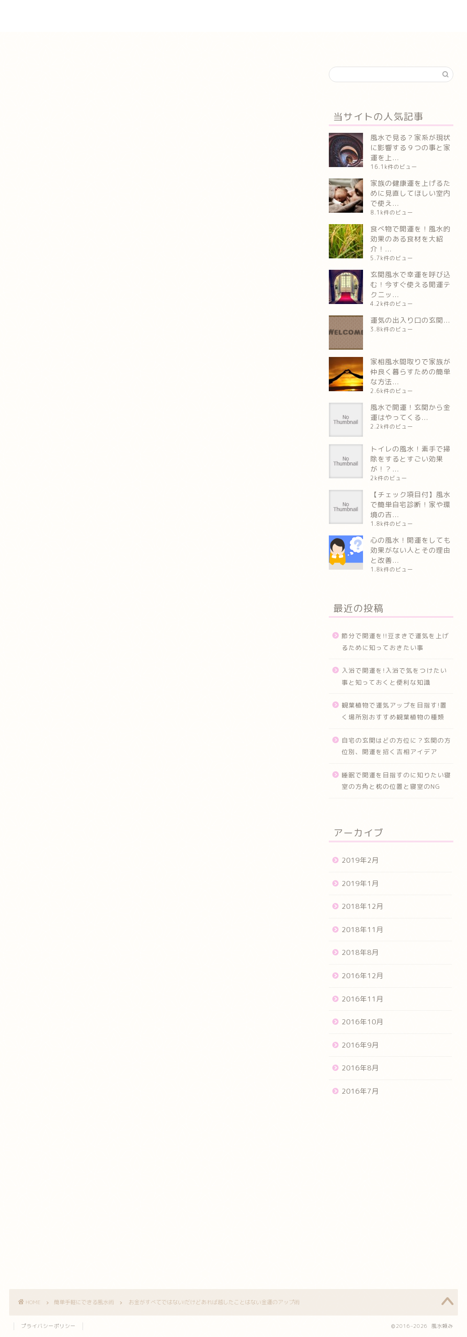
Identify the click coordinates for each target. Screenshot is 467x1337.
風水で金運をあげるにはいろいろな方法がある (138, 229)
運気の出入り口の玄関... (410, 320)
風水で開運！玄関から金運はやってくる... (410, 412)
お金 (27, 1022)
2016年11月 (363, 999)
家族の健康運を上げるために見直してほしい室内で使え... (410, 193)
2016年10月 (363, 1022)
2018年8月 (360, 952)
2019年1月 (360, 883)
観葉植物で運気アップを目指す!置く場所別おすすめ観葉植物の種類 (394, 711)
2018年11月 (363, 929)
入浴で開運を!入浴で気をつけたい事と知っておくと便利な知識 (394, 676)
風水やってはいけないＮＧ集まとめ (359, 43)
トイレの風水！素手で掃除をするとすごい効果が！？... (410, 459)
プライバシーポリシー (48, 1326)
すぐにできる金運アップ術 (106, 243)
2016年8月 (360, 1068)
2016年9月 (360, 1045)
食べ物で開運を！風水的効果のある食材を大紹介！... (410, 239)
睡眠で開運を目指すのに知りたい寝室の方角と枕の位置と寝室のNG (396, 781)
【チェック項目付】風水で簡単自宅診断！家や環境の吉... (410, 504)
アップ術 (88, 1022)
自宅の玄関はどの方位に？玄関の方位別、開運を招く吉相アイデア (396, 746)
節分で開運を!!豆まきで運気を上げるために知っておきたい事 (395, 641)
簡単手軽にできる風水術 (256, 43)
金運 (118, 1022)
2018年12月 (363, 906)
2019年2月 (360, 860)
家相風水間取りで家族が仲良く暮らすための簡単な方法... (410, 372)
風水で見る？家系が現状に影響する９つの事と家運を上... (410, 148)
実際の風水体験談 (177, 43)
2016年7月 (360, 1091)
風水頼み (233, 16)
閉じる (171, 183)
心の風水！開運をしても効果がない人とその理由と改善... (410, 550)
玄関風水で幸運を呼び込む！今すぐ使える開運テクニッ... (410, 284)
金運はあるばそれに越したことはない (124, 215)
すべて (55, 1022)
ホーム (69, 43)
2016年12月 (363, 975)
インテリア (116, 43)
